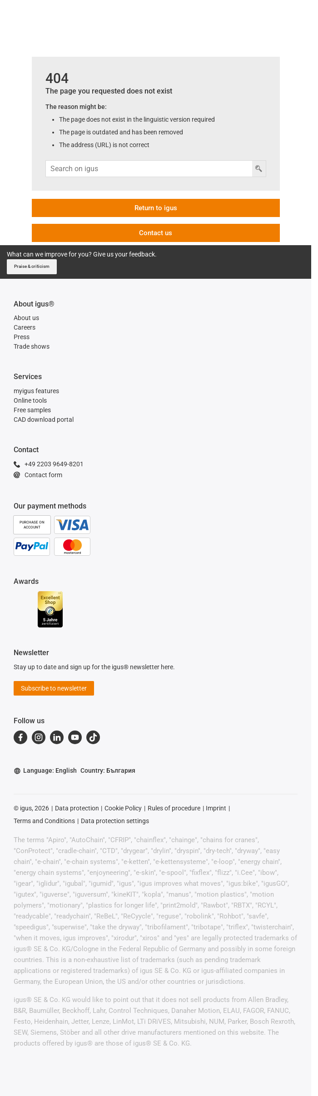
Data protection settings (115, 820)
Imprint (216, 808)
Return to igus (155, 208)
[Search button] (259, 169)
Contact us (155, 233)
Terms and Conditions (44, 820)
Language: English (45, 771)
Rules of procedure (174, 808)
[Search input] (149, 169)
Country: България (107, 770)
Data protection (77, 808)
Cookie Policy (123, 808)
